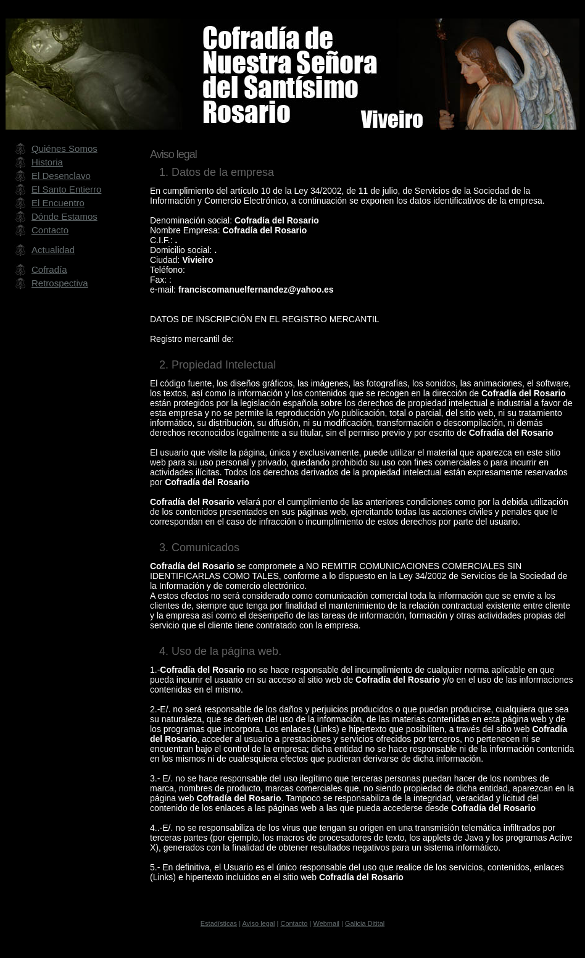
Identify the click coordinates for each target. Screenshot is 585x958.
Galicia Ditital (364, 923)
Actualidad (53, 249)
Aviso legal (258, 923)
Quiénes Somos (64, 148)
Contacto (49, 230)
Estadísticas (219, 923)
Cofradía (49, 269)
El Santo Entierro (66, 189)
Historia (47, 162)
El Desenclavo (61, 175)
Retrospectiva (59, 283)
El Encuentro (58, 203)
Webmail (326, 923)
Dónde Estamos (64, 216)
